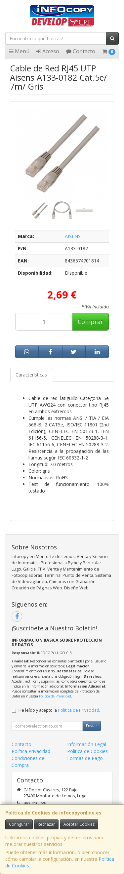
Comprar (90, 322)
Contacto (80, 51)
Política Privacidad (31, 751)
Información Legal (86, 744)
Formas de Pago (85, 758)
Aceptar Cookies (79, 824)
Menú (19, 51)
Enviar (91, 726)
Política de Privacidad (55, 696)
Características (31, 375)
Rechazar (46, 824)
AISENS (73, 236)
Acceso (47, 51)
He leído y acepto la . (59, 710)
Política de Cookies (87, 751)
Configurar (19, 824)
